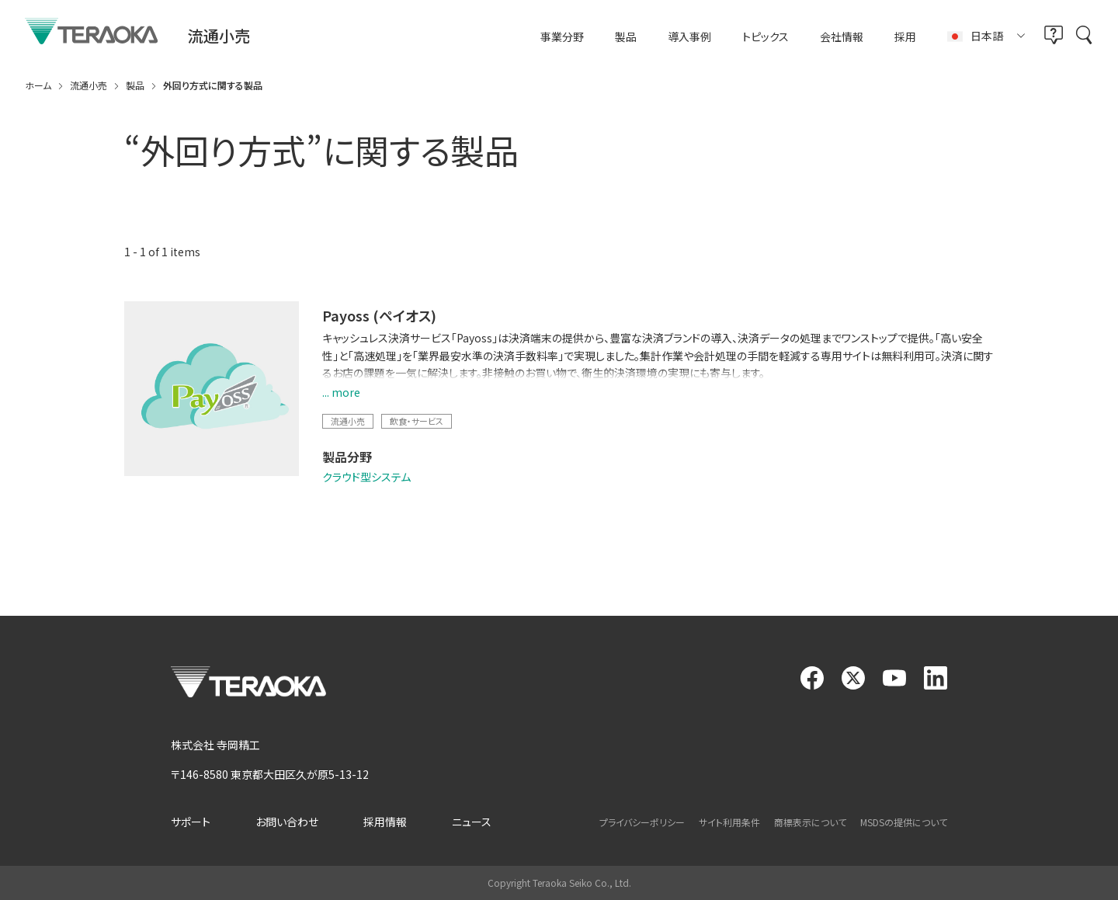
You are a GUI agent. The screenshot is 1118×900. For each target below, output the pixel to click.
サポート (190, 821)
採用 (905, 37)
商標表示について (810, 822)
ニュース (471, 821)
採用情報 (385, 821)
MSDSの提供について (903, 822)
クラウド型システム (366, 477)
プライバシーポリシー (642, 822)
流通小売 (348, 421)
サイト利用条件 (729, 822)
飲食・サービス (416, 421)
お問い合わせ (286, 821)
